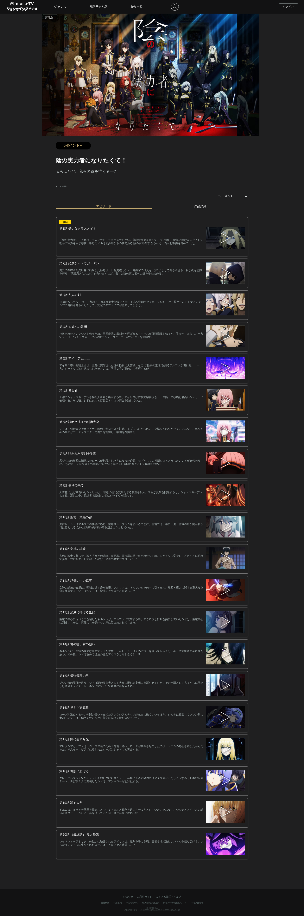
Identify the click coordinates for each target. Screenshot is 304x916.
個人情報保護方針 (150, 901)
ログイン (288, 6)
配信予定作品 (98, 7)
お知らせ (128, 896)
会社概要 (105, 901)
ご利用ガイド (144, 896)
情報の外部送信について (175, 901)
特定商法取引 (132, 901)
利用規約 (117, 901)
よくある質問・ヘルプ (168, 896)
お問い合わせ (197, 901)
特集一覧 (136, 7)
